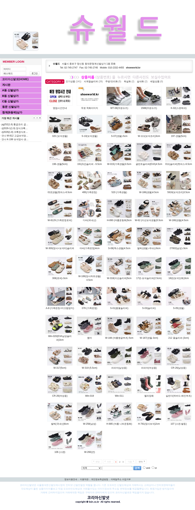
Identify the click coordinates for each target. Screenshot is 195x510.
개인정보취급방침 (99, 479)
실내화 (143, 81)
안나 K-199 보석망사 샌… (15, 139)
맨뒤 (141, 461)
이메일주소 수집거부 (121, 479)
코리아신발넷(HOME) (15, 79)
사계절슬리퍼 (94, 81)
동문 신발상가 (10, 106)
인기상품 (74, 81)
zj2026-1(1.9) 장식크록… (15, 128)
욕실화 (130, 81)
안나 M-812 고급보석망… (15, 135)
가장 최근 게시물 (10, 118)
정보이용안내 (70, 479)
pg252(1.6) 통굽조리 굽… (15, 124)
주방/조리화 (113, 81)
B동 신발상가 (10, 95)
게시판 (6, 84)
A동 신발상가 (10, 90)
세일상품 (157, 81)
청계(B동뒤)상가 (12, 112)
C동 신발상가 (10, 101)
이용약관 (84, 479)
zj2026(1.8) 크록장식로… (15, 132)
